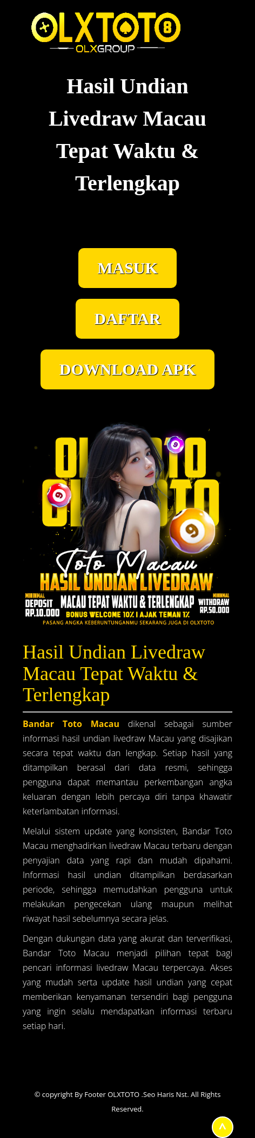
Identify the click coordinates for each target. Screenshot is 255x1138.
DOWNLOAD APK (127, 369)
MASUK (127, 268)
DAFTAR (128, 318)
